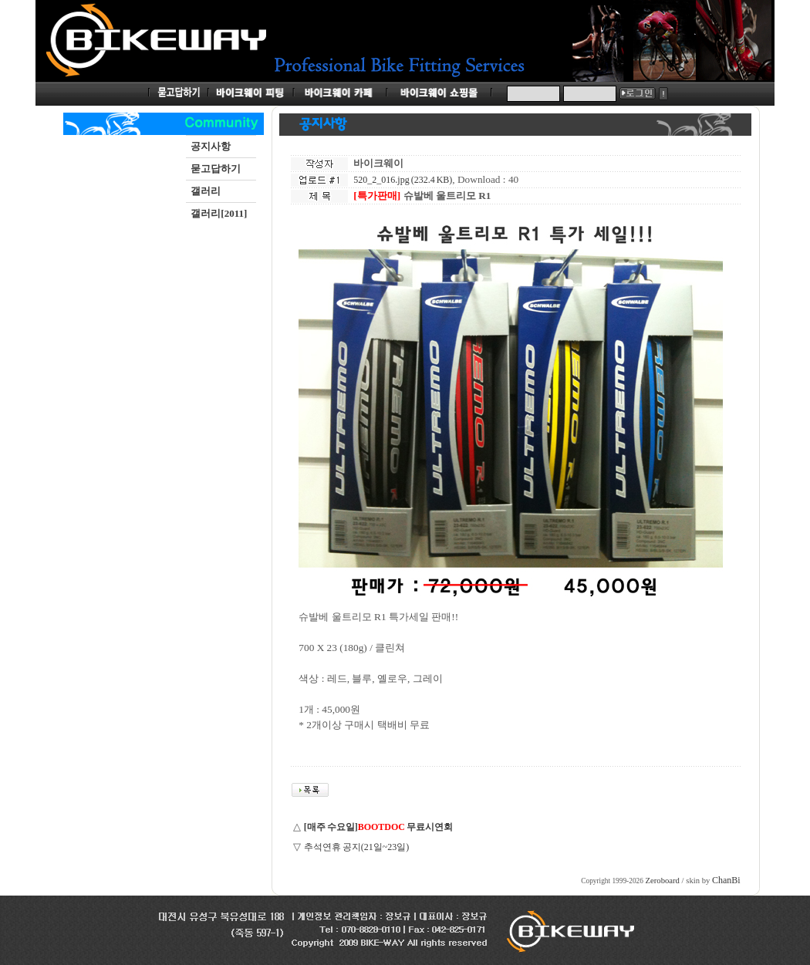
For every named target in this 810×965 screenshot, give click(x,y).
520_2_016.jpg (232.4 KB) (402, 179)
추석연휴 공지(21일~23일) (356, 847)
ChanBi (726, 880)
